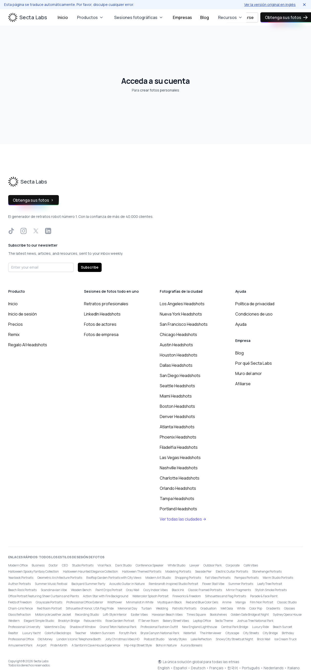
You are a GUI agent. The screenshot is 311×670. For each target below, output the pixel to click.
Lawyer (194, 565)
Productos (90, 17)
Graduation (208, 608)
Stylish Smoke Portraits (271, 590)
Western (14, 620)
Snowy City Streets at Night (234, 639)
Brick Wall (263, 639)
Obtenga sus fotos (33, 200)
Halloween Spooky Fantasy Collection (33, 571)
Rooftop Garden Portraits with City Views (113, 577)
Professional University (24, 627)
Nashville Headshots (179, 468)
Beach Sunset (282, 627)
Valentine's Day (55, 627)
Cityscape (232, 633)
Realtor (13, 633)
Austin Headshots (176, 345)
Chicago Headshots (178, 334)
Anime (226, 602)
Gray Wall (132, 590)
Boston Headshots (177, 406)
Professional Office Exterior (84, 602)
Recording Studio (87, 614)
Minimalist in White (139, 602)
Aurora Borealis (191, 645)
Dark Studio (123, 565)
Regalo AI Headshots (27, 345)
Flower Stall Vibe (213, 584)
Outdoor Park (212, 565)
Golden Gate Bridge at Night (250, 614)
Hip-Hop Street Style (138, 645)
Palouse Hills (92, 620)
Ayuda (240, 324)
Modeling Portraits (178, 571)
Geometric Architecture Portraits (59, 577)
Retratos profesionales (106, 304)
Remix (13, 334)
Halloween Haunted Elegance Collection (90, 571)
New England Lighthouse (199, 627)
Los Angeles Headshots (182, 304)
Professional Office (21, 639)
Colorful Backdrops (58, 633)
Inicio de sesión (22, 314)
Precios (15, 324)
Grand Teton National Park (118, 627)
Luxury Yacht (31, 633)
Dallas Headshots (176, 365)
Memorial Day (127, 608)
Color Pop (255, 608)
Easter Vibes (139, 614)
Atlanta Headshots (177, 427)
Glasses (289, 608)
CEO (65, 565)
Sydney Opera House (287, 614)
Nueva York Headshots (181, 314)
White (241, 608)
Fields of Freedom (20, 602)
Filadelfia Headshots (179, 447)
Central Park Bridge (234, 627)
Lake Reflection (201, 639)
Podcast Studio (154, 639)
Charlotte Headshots (179, 478)
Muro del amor (248, 373)
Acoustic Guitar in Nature (127, 584)
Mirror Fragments (238, 590)
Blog (204, 17)
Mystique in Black (169, 602)
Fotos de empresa (101, 334)
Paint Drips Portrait (108, 590)
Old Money (45, 639)
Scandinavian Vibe (54, 590)
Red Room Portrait (49, 608)
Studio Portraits (82, 565)
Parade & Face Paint (263, 596)
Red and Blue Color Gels (202, 602)
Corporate (233, 565)
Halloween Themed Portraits (141, 571)
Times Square (196, 614)
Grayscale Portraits (49, 602)
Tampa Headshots (177, 498)
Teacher (80, 633)
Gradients (273, 608)
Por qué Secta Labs (253, 363)
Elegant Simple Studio (39, 620)
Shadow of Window (83, 627)
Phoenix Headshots (178, 437)
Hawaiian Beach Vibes (167, 614)
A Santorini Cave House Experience (96, 645)
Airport (41, 645)
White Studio (176, 565)
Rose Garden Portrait (119, 620)
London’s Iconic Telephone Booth (79, 639)
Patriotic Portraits (184, 608)
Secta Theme (224, 620)
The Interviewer (210, 633)
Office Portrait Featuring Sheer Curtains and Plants (43, 596)
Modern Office (18, 565)
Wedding (162, 608)
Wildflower (114, 602)
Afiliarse (243, 384)
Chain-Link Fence (20, 608)
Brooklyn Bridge (69, 620)
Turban (146, 608)
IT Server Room (148, 620)
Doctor (53, 565)
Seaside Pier (203, 571)
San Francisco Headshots (184, 324)
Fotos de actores (100, 324)
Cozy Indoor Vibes (155, 590)
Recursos (230, 17)
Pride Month (59, 645)
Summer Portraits (240, 584)
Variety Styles (177, 639)
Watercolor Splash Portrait (150, 596)
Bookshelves (218, 614)
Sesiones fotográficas (139, 17)
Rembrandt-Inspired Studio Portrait (173, 584)
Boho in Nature (166, 645)
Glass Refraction (19, 614)
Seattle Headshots (177, 386)
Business (38, 565)
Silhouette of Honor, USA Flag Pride (90, 608)
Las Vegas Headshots (180, 457)
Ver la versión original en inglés (270, 4)
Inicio (63, 17)
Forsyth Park (127, 633)
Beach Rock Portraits (22, 590)
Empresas (182, 17)
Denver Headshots (177, 416)
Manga (240, 602)
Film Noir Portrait (261, 602)
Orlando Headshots (178, 488)
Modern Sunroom (102, 633)
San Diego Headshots (180, 375)
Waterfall (189, 633)
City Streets (251, 633)
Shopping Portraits (188, 577)
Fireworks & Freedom (187, 596)
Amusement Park (20, 645)
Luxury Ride (260, 627)
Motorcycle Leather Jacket (53, 614)
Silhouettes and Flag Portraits (225, 596)
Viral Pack (104, 565)
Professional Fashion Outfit (159, 627)
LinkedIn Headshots (102, 314)
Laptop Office (202, 620)
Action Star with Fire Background (105, 596)
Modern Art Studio (158, 577)
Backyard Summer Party (88, 584)
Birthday (288, 633)
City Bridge (270, 633)
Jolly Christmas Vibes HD (122, 639)
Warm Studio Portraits (278, 577)
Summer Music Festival (51, 584)
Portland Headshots (178, 509)
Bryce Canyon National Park (160, 633)
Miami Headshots (176, 396)
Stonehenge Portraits (267, 571)
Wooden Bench (81, 590)
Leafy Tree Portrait (269, 584)
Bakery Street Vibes (176, 620)
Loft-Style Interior (115, 614)
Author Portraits (19, 584)
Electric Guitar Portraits (232, 571)
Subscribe (90, 267)
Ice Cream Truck (285, 639)
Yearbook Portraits (20, 577)
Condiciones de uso (254, 314)
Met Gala (227, 608)
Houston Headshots (178, 355)
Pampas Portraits (246, 577)
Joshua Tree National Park (255, 620)
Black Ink (178, 590)
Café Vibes (251, 565)
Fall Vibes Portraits (217, 577)
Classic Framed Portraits (205, 590)
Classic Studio (287, 602)
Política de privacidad (254, 304)
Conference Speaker (150, 565)
